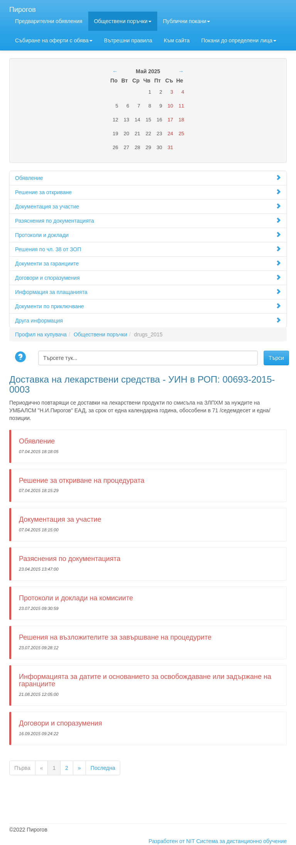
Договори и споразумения (148, 277)
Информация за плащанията (148, 292)
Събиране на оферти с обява (53, 40)
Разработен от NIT (172, 841)
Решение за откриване (148, 192)
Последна (103, 768)
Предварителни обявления (48, 21)
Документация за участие (148, 206)
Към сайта (177, 40)
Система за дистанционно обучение (241, 841)
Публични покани (186, 21)
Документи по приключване (148, 306)
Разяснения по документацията (148, 220)
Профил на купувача (41, 334)
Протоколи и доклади (148, 235)
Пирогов (22, 9)
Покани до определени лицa (238, 40)
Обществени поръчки (122, 21)
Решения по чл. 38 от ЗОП (148, 249)
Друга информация (148, 320)
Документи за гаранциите (148, 263)
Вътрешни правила (128, 40)
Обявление (148, 178)
